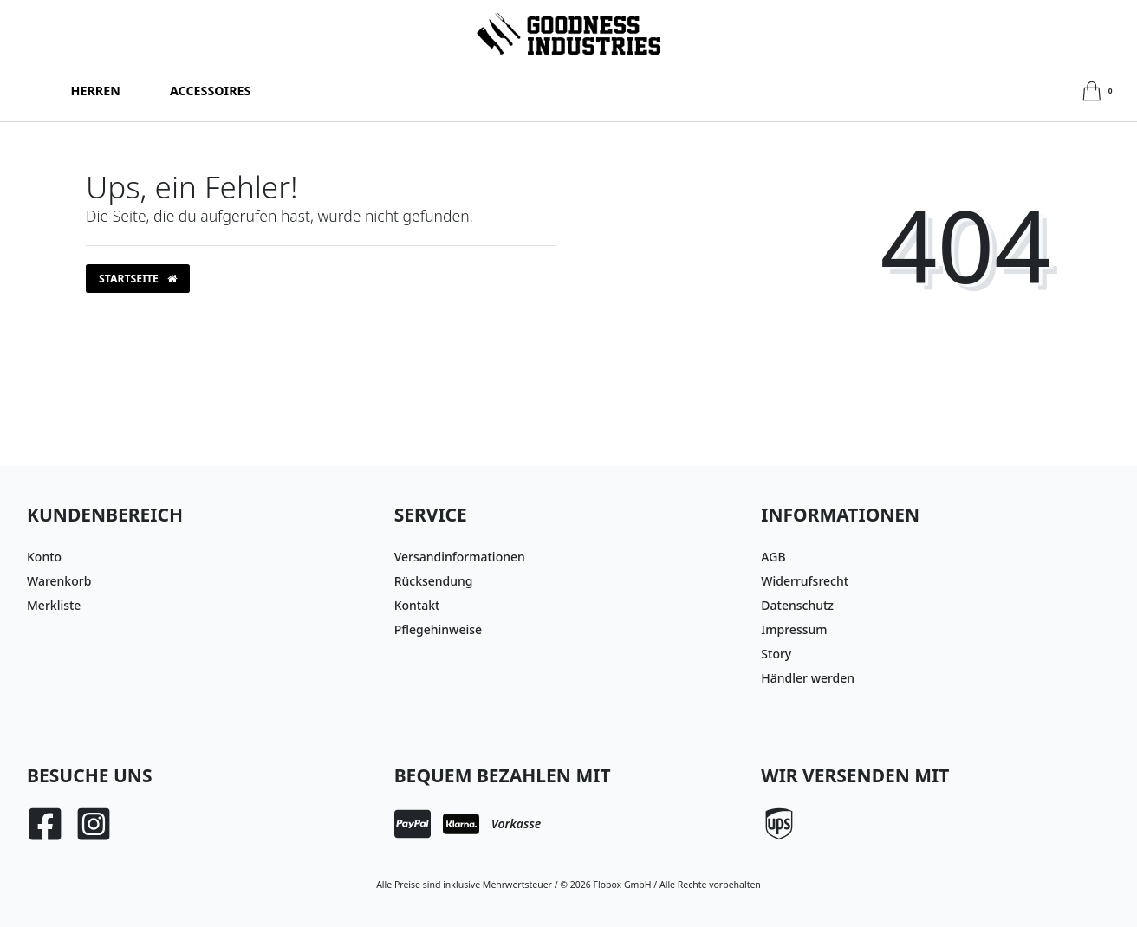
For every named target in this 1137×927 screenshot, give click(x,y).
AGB (773, 556)
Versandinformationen (459, 556)
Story (776, 653)
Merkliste (54, 605)
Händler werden (807, 678)
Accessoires (210, 90)
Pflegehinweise (438, 629)
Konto (44, 556)
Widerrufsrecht (804, 581)
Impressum (794, 629)
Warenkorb (59, 581)
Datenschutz (797, 605)
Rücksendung (433, 581)
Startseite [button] (138, 278)
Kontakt (417, 605)
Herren (95, 90)
